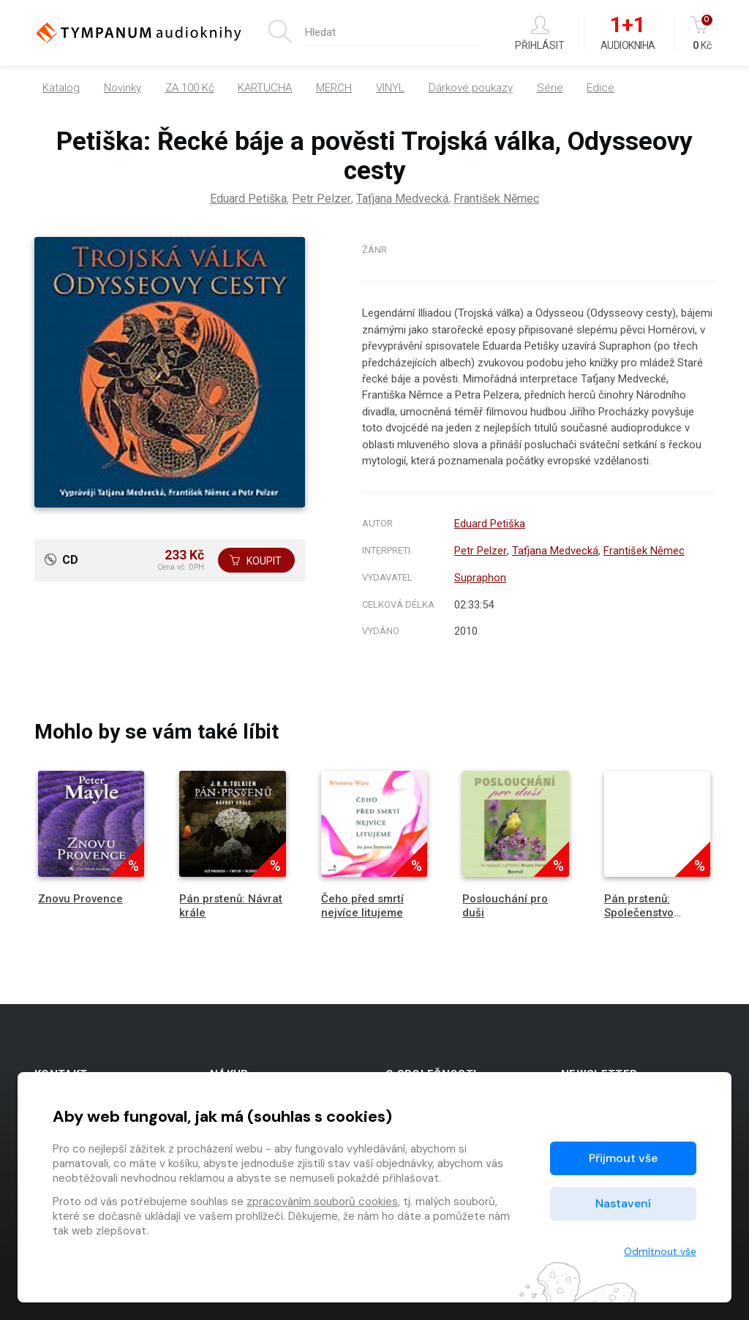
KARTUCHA (265, 87)
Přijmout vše (623, 1158)
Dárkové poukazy (471, 87)
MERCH (334, 87)
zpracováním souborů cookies (322, 1201)
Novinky (122, 87)
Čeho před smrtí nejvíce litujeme (362, 905)
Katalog (61, 87)
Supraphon (480, 577)
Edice (600, 87)
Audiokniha (628, 33)
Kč (702, 33)
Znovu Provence (80, 898)
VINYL (390, 87)
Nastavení (623, 1203)
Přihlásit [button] (540, 33)
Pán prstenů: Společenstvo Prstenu (639, 912)
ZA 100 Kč (189, 87)
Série (550, 87)
